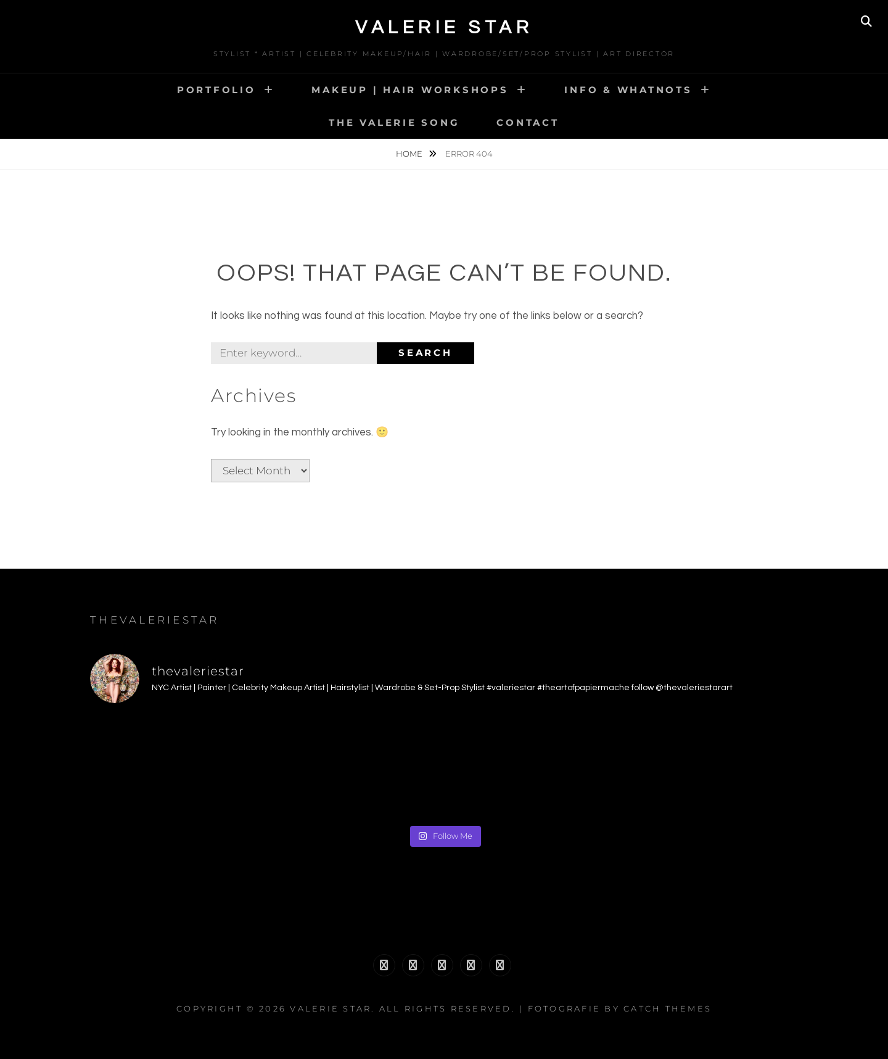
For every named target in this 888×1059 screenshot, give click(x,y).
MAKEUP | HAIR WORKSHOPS (409, 90)
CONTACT (527, 122)
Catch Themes (667, 1008)
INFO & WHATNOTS (628, 90)
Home (410, 154)
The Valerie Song (394, 122)
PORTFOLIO (216, 90)
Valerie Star (444, 27)
